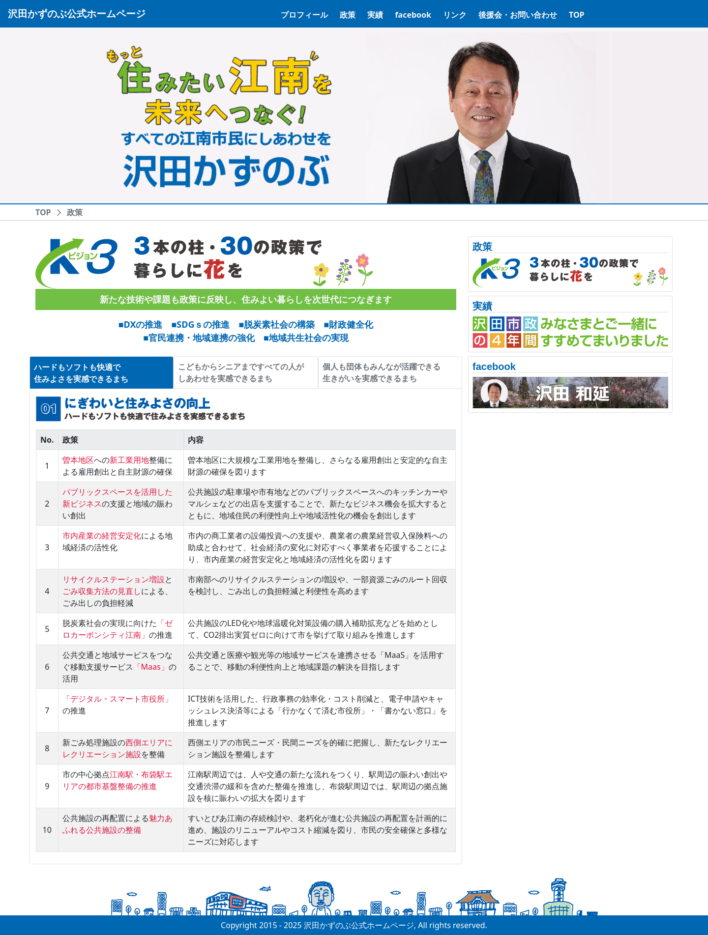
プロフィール (304, 14)
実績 (375, 14)
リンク (455, 14)
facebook (413, 14)
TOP (577, 14)
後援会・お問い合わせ (517, 14)
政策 (347, 14)
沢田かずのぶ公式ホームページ (77, 13)
